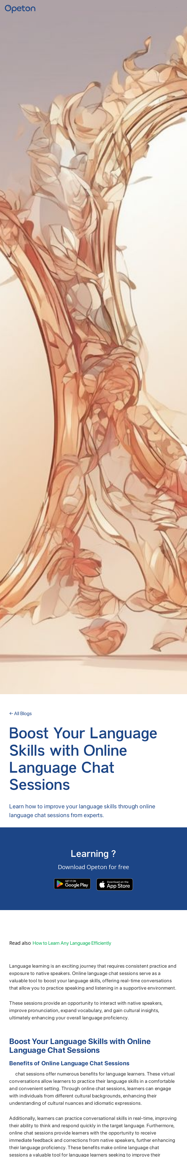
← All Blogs (20, 713)
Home (155, 7)
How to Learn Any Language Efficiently (72, 943)
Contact (176, 7)
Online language (11, 1075)
